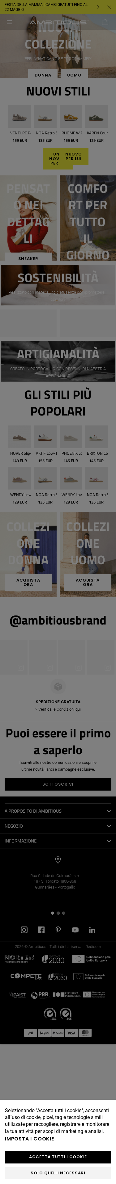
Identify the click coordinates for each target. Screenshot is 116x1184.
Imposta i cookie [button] (29, 1138)
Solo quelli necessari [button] (58, 1173)
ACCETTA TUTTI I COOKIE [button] (58, 1157)
